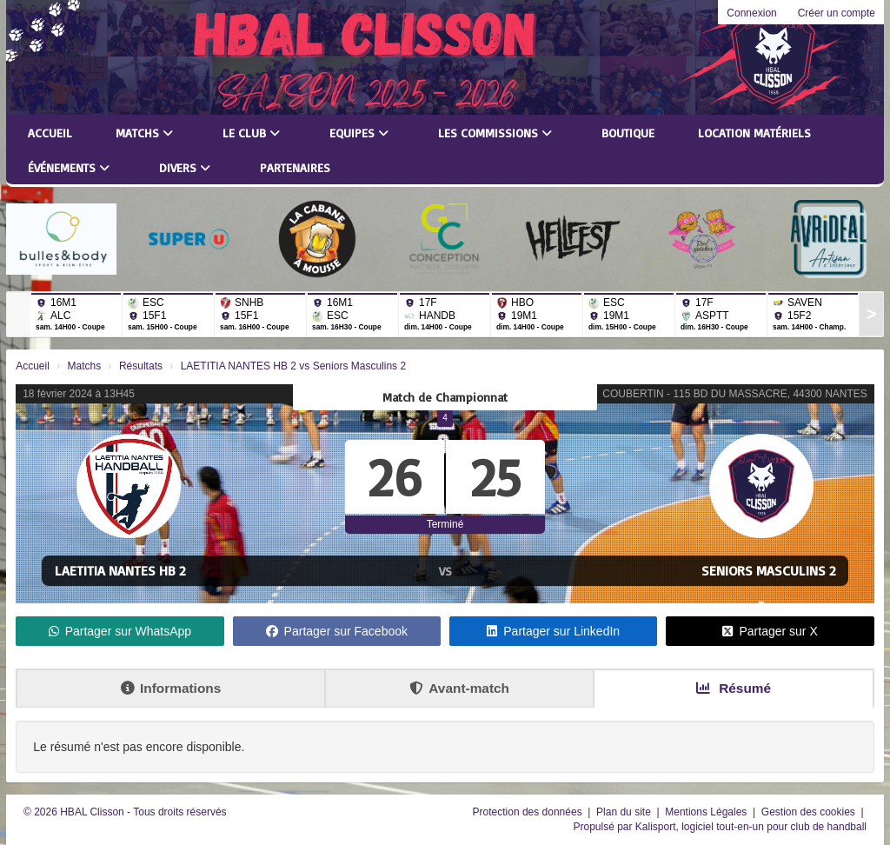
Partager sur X (769, 631)
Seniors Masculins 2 (768, 570)
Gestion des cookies (809, 812)
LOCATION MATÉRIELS (754, 132)
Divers (184, 167)
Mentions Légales (707, 812)
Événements (69, 167)
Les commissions (495, 132)
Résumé (733, 688)
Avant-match (459, 688)
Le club (251, 132)
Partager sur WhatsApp (120, 631)
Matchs (144, 132)
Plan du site (625, 812)
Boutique (627, 132)
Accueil (50, 132)
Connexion (751, 13)
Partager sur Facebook (337, 631)
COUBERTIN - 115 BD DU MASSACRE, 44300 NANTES (734, 394)
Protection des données (529, 812)
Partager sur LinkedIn (553, 631)
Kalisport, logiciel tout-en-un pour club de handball (751, 827)
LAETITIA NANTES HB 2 (120, 570)
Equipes (359, 132)
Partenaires (295, 167)
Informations (171, 688)
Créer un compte (836, 13)
